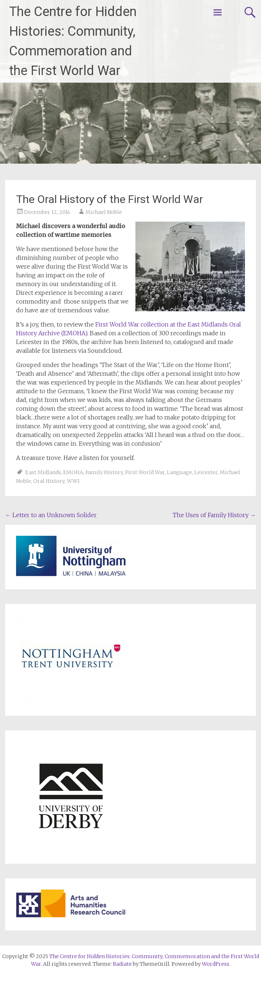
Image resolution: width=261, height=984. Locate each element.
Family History (104, 472)
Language (179, 472)
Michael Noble (103, 212)
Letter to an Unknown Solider (51, 515)
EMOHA (73, 472)
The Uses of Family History (214, 515)
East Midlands (43, 472)
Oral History (49, 481)
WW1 (73, 481)
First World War (145, 472)
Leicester (206, 472)
